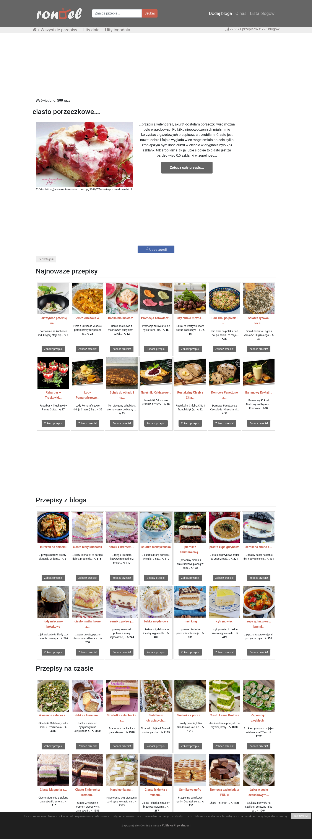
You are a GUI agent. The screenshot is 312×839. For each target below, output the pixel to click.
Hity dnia (91, 29)
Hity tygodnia (117, 29)
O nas (241, 13)
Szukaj (150, 13)
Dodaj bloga (220, 13)
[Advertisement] (156, 67)
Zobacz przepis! (53, 348)
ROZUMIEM (301, 816)
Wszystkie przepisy (59, 29)
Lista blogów (262, 13)
